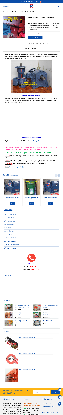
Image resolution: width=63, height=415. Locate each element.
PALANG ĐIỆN (8, 228)
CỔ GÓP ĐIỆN (8, 234)
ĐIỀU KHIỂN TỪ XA (9, 224)
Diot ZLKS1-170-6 (48, 321)
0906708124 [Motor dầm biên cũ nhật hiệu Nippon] (30, 1)
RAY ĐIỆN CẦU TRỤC (10, 214)
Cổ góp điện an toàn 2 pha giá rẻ (22, 322)
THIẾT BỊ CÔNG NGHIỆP (10, 241)
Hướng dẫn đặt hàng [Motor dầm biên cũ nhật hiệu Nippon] (47, 404)
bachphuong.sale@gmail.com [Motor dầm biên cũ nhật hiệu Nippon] (19, 167)
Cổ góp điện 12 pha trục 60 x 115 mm (21, 314)
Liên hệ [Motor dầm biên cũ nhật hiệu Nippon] (35, 37)
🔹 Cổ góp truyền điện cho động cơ (50, 306)
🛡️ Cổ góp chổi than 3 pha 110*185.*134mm (50, 314)
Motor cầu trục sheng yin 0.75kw (31, 198)
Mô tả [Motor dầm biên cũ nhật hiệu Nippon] (27, 48)
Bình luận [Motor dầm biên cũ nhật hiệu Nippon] (35, 48)
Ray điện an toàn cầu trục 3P (27, 353)
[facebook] (37, 1)
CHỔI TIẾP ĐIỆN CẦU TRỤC (11, 245)
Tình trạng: (31, 34)
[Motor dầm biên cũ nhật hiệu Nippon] (31, 6)
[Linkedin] (40, 44)
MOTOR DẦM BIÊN (9, 231)
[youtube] (40, 1)
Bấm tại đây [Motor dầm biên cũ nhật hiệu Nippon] (36, 141)
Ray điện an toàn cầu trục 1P (27, 337)
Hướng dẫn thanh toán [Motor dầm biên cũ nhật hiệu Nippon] (48, 406)
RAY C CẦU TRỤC (9, 217)
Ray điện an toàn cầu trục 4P (27, 369)
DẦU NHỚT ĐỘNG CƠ (10, 248)
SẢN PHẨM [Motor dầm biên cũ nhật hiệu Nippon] (14, 12)
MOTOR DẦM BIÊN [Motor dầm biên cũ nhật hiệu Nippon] (24, 12)
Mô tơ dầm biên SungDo (50, 197)
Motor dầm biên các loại (12, 197)
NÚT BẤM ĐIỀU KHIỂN (10, 238)
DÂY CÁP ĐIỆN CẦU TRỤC (11, 221)
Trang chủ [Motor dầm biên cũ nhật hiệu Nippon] (6, 12)
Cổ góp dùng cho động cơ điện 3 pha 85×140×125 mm (22, 306)
